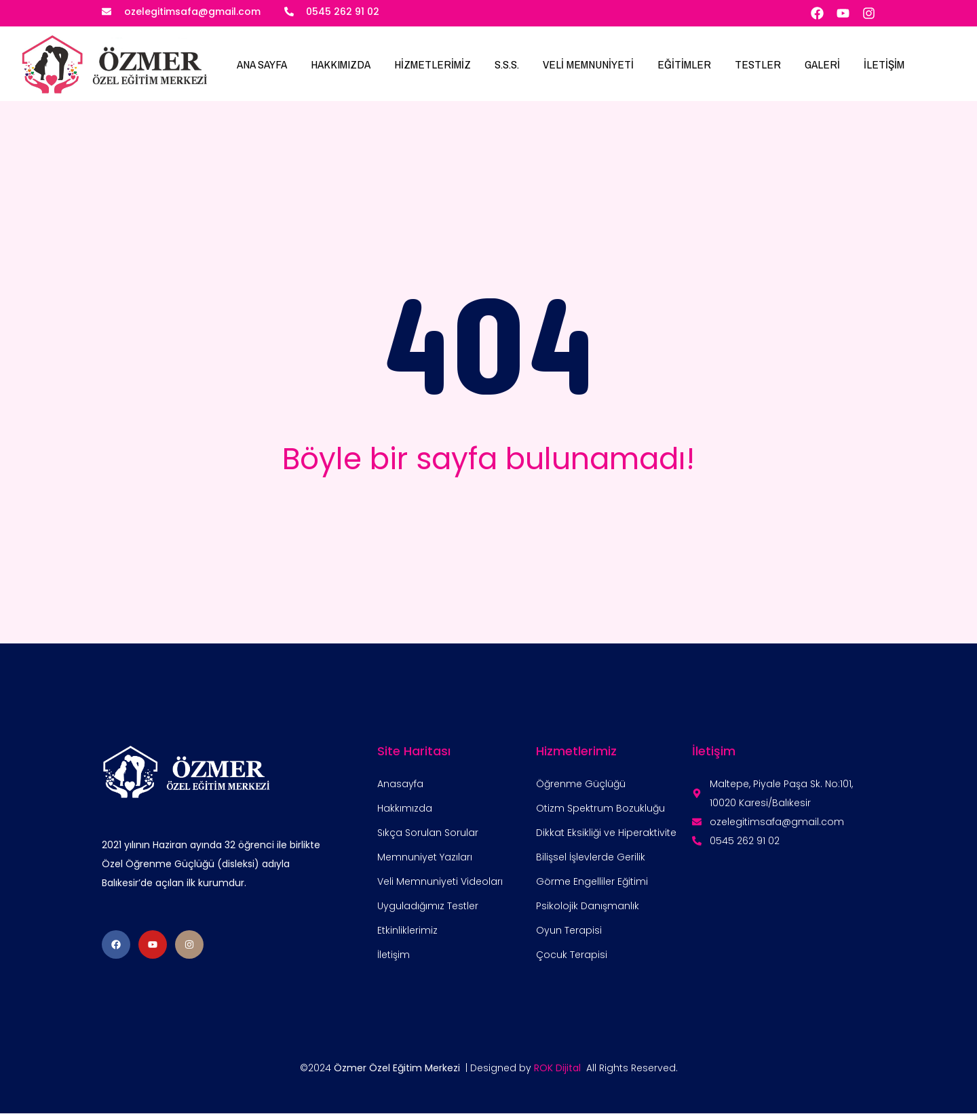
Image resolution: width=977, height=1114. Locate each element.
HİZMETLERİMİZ (432, 64)
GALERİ (822, 64)
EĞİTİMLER (684, 64)
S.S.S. (507, 64)
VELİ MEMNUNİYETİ (588, 64)
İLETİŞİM (884, 64)
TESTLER (758, 64)
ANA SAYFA (262, 64)
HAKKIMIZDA (340, 64)
